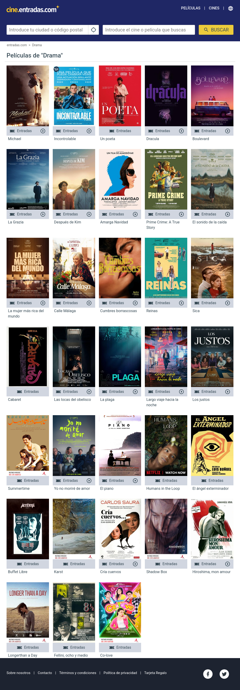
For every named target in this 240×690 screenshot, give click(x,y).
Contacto (45, 673)
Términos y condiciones (77, 673)
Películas (190, 8)
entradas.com (17, 45)
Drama (37, 45)
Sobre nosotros (18, 673)
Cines (214, 8)
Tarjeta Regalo (155, 673)
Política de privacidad (120, 673)
